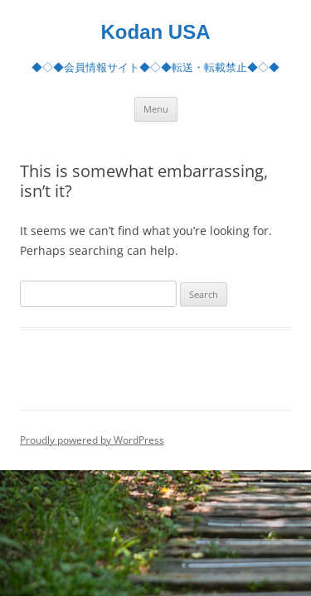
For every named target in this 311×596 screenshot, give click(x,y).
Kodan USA (156, 32)
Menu (155, 109)
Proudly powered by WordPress (92, 440)
